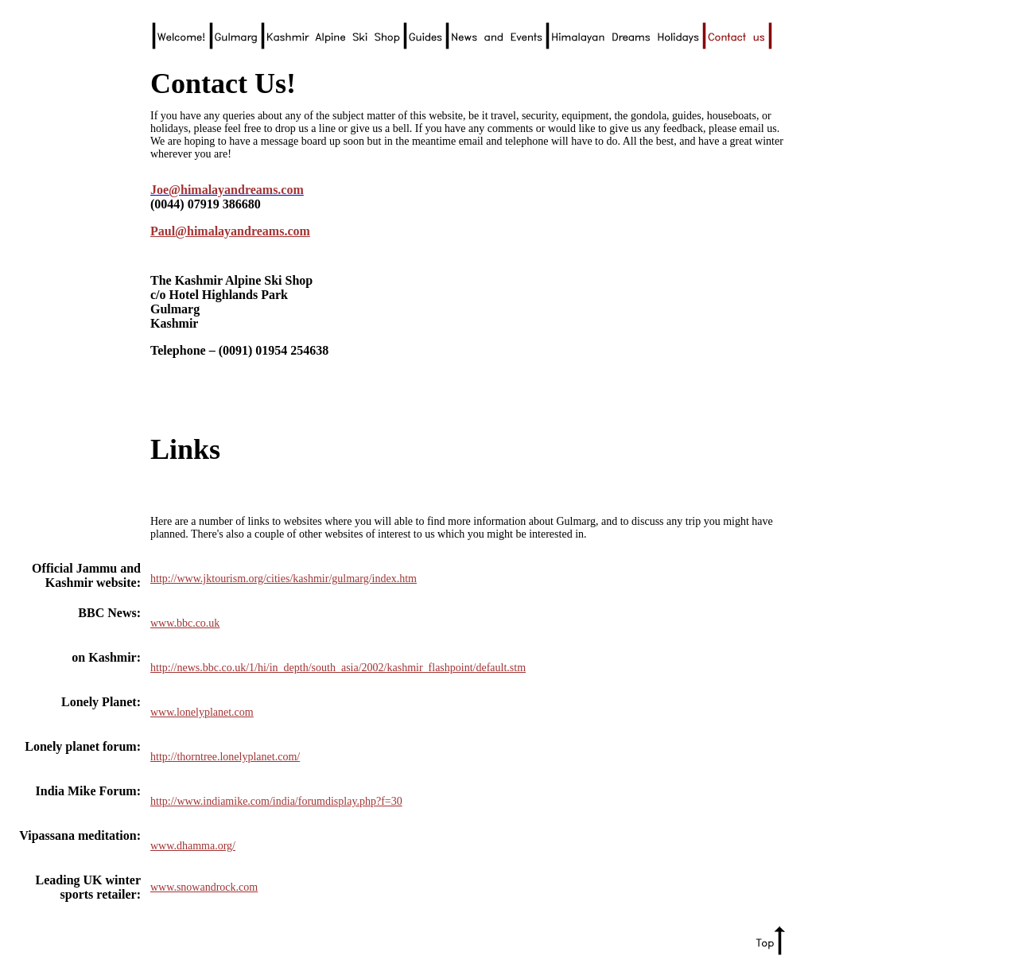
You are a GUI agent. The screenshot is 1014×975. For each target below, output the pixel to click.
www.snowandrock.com (204, 887)
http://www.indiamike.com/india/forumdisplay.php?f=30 (276, 801)
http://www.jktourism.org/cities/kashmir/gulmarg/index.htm (283, 579)
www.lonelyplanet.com (202, 712)
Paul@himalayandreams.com (230, 231)
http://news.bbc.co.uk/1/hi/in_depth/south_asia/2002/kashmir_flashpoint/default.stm (338, 668)
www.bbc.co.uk (185, 623)
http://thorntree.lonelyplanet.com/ (225, 757)
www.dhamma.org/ (192, 846)
